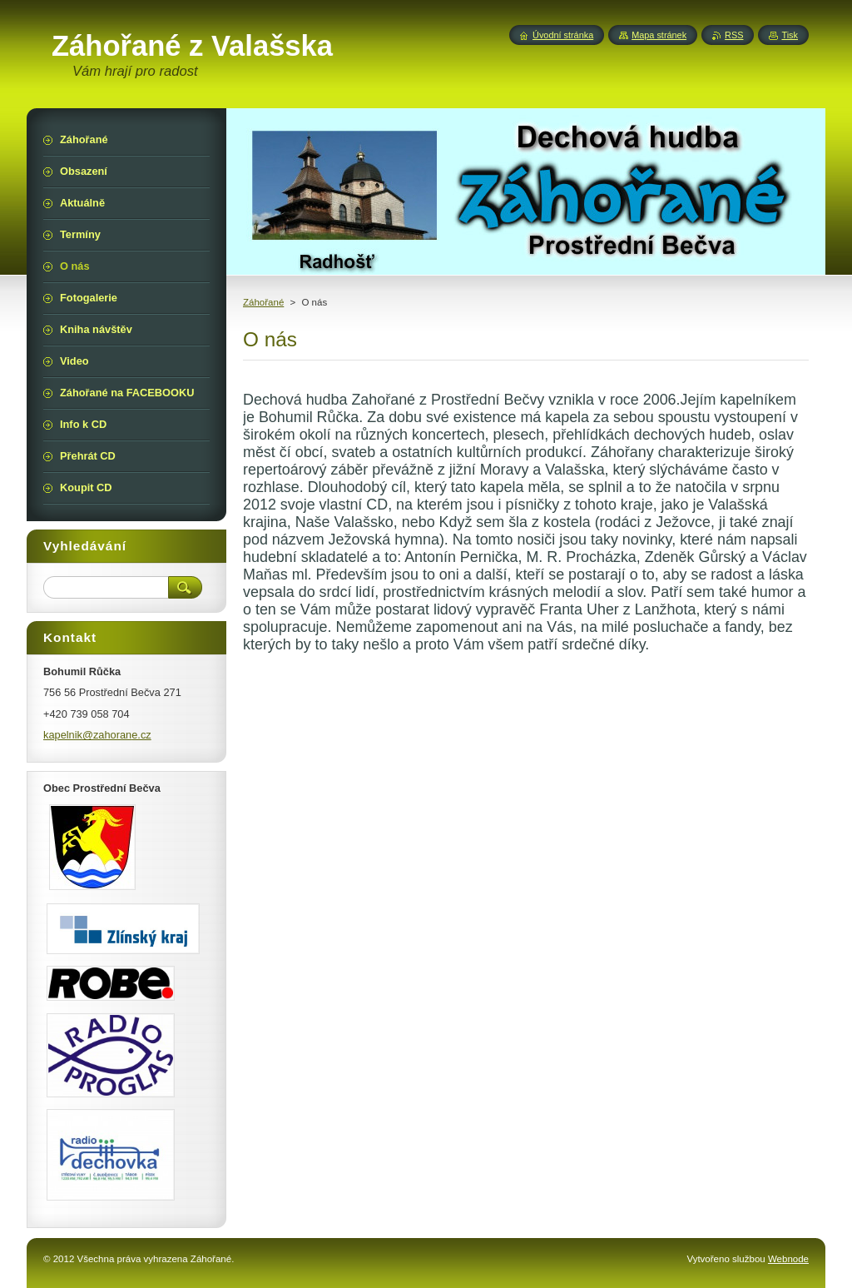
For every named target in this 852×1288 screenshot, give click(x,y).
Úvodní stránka (562, 35)
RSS (734, 35)
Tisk (789, 35)
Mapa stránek (659, 35)
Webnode (788, 1259)
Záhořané (263, 302)
